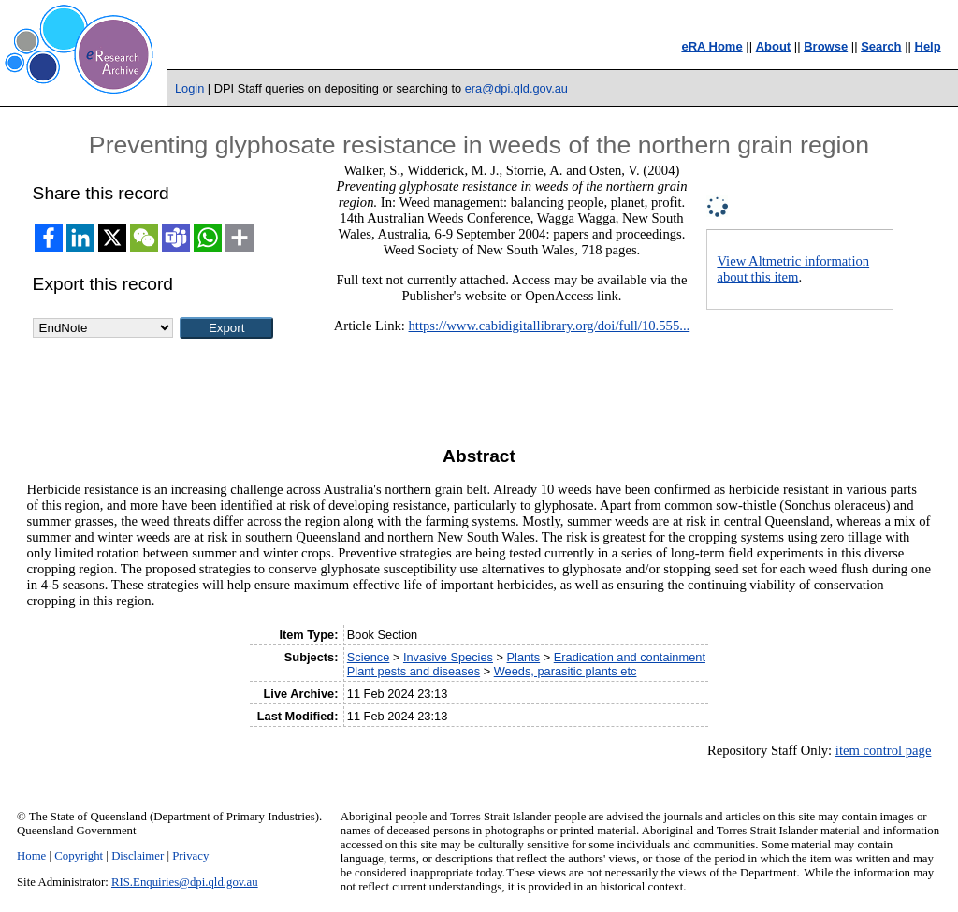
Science (368, 657)
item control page (883, 750)
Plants (524, 657)
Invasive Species (448, 657)
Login (189, 88)
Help (928, 46)
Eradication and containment (629, 657)
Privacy (190, 855)
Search (881, 46)
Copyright (78, 855)
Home (31, 855)
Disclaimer (137, 855)
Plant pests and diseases (413, 671)
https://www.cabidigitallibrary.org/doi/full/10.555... (549, 325)
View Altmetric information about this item (793, 268)
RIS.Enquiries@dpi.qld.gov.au (184, 882)
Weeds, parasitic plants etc (565, 671)
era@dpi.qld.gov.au (516, 88)
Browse (826, 46)
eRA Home (711, 46)
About (773, 46)
